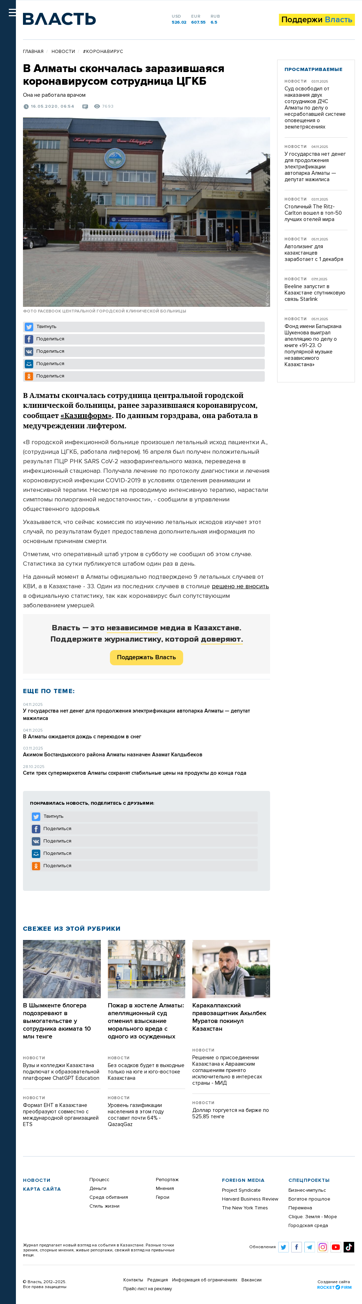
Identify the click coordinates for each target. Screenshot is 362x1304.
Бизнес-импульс (307, 1190)
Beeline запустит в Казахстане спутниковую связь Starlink (315, 293)
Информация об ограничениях (204, 1280)
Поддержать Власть (146, 657)
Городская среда (308, 1225)
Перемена (300, 1207)
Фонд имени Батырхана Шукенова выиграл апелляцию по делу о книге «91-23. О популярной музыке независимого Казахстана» (313, 345)
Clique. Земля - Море (312, 1216)
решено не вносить (240, 586)
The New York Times (245, 1207)
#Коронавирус (103, 51)
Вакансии (251, 1280)
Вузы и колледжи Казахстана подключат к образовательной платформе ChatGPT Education (61, 1072)
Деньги (97, 1188)
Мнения (165, 1188)
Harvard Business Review (250, 1199)
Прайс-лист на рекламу (147, 1289)
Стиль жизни (104, 1206)
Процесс (99, 1179)
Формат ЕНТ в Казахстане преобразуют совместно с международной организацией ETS (61, 1115)
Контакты (133, 1280)
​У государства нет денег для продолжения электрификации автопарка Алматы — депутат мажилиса (315, 166)
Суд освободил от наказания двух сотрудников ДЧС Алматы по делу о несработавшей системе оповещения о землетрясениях (315, 108)
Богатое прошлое (309, 1199)
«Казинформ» (86, 415)
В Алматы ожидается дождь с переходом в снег (82, 736)
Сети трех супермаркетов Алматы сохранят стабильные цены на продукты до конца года (134, 773)
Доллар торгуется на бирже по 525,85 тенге (230, 1113)
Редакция (157, 1280)
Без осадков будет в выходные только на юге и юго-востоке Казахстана (146, 1072)
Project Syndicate (241, 1190)
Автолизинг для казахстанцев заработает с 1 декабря (314, 253)
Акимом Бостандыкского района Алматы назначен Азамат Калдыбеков (113, 754)
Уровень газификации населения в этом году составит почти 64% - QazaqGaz (136, 1115)
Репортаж (167, 1179)
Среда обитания (108, 1197)
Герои (162, 1197)
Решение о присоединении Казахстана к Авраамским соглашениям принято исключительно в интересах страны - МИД (227, 1070)
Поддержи (316, 20)
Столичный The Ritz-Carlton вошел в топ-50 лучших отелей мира (313, 213)
